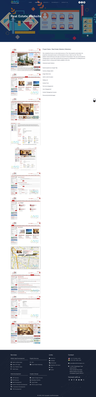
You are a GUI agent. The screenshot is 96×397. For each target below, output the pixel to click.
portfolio (17, 21)
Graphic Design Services (36, 378)
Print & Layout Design (36, 384)
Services (45, 2)
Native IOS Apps (15, 364)
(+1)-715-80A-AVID (74, 358)
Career (51, 369)
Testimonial (52, 363)
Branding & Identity (35, 380)
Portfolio (52, 360)
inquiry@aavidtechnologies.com (77, 363)
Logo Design (34, 382)
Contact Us (64, 2)
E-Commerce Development (18, 387)
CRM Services (15, 380)
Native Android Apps (16, 362)
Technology (54, 2)
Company (37, 2)
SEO (32, 362)
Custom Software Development (19, 384)
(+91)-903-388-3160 (74, 360)
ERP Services (15, 378)
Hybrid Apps (14, 369)
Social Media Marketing (36, 364)
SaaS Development (16, 382)
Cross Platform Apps (16, 367)
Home (30, 2)
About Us (52, 358)
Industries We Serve (54, 365)
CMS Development (16, 389)
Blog (51, 367)
